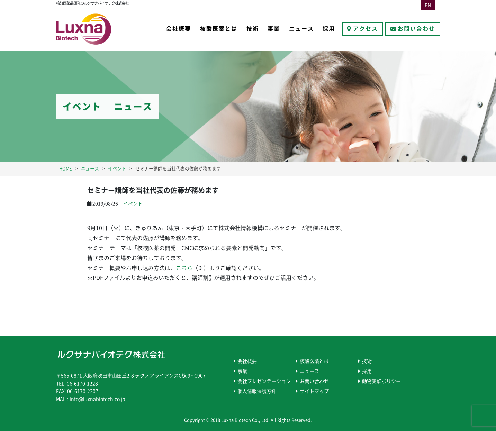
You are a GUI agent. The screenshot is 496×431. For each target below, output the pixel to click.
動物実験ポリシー (381, 381)
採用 (329, 28)
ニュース (301, 28)
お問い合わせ (416, 28)
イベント (133, 203)
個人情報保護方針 (256, 391)
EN (428, 5)
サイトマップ (314, 391)
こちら (184, 268)
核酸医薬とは (218, 28)
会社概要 (178, 28)
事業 (274, 28)
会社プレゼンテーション (264, 381)
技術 (252, 28)
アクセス (365, 28)
